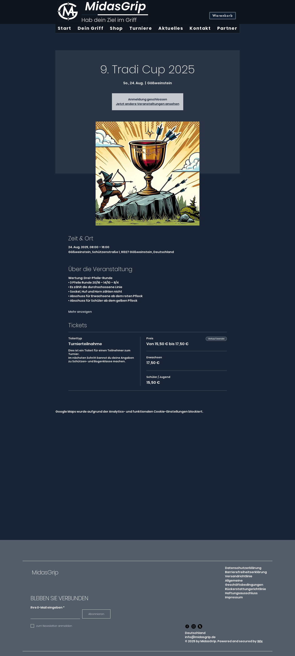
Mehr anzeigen (80, 312)
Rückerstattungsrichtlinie (245, 589)
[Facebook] (187, 626)
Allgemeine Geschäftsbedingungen (244, 582)
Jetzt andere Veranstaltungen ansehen (147, 104)
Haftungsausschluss (241, 593)
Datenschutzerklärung (243, 568)
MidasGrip (45, 572)
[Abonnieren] (96, 614)
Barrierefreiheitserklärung (246, 572)
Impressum (234, 597)
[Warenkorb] (222, 15)
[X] (200, 626)
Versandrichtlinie (238, 576)
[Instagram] (193, 626)
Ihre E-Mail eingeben (46, 607)
